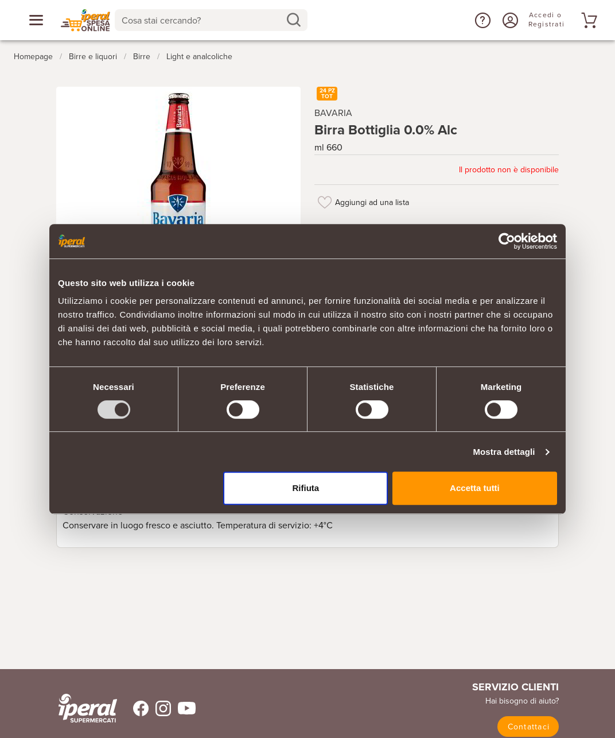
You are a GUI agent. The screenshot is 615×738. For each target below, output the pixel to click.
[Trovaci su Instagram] (160, 708)
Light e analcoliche (199, 56)
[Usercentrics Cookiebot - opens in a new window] (507, 241)
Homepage (33, 56)
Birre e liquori (93, 56)
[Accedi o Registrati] (509, 20)
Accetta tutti (475, 488)
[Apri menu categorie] (36, 20)
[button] (481, 20)
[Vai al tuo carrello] (587, 20)
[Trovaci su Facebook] (134, 708)
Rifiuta (306, 488)
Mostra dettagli (504, 452)
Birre (141, 56)
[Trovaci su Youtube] (183, 708)
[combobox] (211, 20)
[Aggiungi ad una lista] (324, 202)
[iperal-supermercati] (87, 708)
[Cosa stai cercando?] (202, 20)
